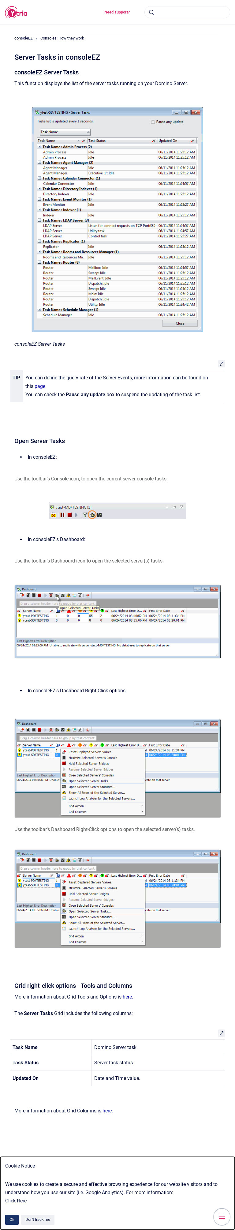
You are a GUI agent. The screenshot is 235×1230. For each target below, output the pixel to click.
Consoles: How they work (62, 38)
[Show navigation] (222, 1217)
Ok (11, 1219)
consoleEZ (23, 38)
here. (128, 997)
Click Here (16, 1201)
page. (41, 386)
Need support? (117, 12)
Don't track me (37, 1219)
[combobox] (187, 12)
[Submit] (151, 12)
